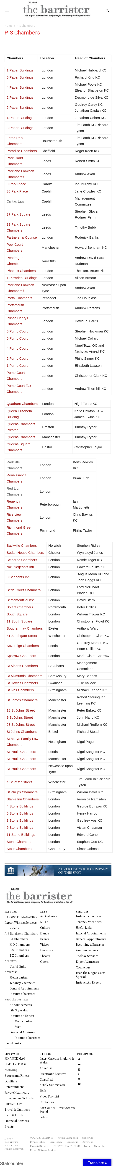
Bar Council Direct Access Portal (57, 1109)
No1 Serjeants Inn (20, 567)
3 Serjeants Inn (18, 577)
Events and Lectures (53, 1074)
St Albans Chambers (22, 666)
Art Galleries (48, 916)
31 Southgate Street (22, 636)
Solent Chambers (20, 607)
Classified (46, 1079)
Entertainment (14, 1087)
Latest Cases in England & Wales (57, 1060)
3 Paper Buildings (20, 128)
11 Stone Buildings (21, 834)
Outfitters (11, 1081)
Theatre (45, 956)
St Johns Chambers (22, 731)
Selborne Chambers (22, 560)
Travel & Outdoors (17, 1109)
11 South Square (19, 621)
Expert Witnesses (87, 961)
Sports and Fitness (17, 1075)
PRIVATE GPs (13, 1104)
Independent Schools (19, 1098)
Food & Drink (14, 1115)
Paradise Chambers (22, 151)
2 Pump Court (17, 358)
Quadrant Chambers (22, 404)
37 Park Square (18, 214)
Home (9, 26)
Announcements (87, 950)
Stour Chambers (19, 849)
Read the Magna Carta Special (91, 975)
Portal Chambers (19, 298)
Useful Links (84, 927)
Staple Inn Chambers (23, 799)
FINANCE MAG (15, 1058)
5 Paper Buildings (20, 77)
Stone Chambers (19, 842)
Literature (46, 950)
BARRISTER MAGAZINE (11, 1143)
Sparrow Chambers (21, 656)
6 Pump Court (17, 331)
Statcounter (11, 1163)
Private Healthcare (17, 1092)
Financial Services (17, 1121)
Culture (45, 927)
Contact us (83, 967)
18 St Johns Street (21, 710)
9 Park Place (16, 184)
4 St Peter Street (19, 782)
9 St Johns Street (20, 717)
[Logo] (56, 10)
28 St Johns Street (21, 724)
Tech (43, 1090)
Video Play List (49, 1096)
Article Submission (52, 1085)
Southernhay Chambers (25, 628)
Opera (44, 961)
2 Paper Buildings (20, 97)
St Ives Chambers (20, 690)
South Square (17, 614)
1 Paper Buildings (20, 70)
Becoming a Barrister (90, 944)
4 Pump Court (17, 348)
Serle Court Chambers (24, 590)
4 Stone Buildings (20, 806)
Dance (44, 933)
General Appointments (91, 939)
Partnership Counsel (22, 237)
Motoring (11, 1070)
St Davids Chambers (22, 683)
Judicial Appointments (91, 933)
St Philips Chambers (22, 792)
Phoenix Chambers (21, 271)
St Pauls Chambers (21, 752)
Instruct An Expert (88, 982)
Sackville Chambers (22, 545)
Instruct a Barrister (88, 916)
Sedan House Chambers (25, 552)
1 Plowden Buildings (22, 278)
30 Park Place (17, 191)
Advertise (46, 1068)
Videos (44, 944)
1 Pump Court (17, 365)
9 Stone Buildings (20, 827)
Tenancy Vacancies (88, 922)
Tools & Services (87, 956)
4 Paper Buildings (20, 87)
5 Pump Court (17, 338)
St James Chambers (22, 700)
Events (44, 939)
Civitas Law (16, 201)
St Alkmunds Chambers (24, 676)
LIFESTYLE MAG (16, 1064)
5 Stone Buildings (20, 813)
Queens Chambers (21, 437)
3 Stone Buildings (20, 820)
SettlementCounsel (21, 600)
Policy (44, 1117)
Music (44, 922)
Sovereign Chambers (23, 646)
